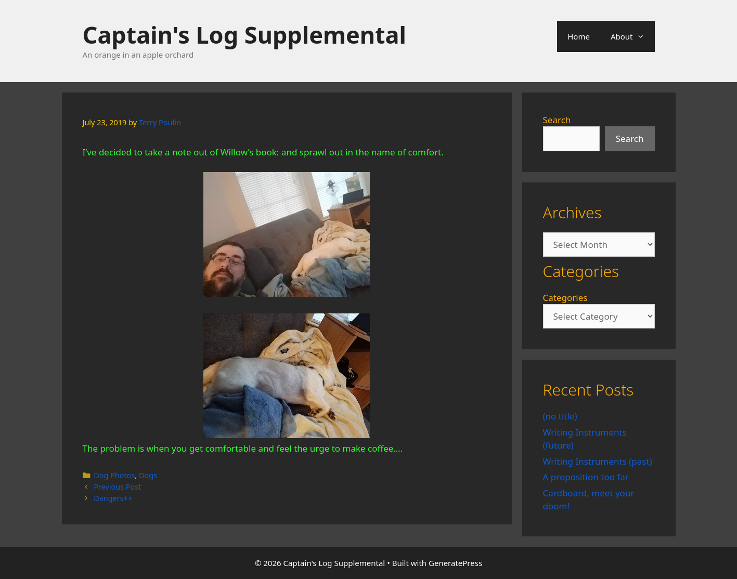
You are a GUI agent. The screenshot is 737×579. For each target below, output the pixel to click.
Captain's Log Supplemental (244, 34)
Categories (565, 298)
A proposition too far (586, 477)
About (633, 36)
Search (557, 120)
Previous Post (117, 487)
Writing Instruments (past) (597, 461)
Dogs (148, 475)
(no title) (560, 416)
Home (578, 36)
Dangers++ (113, 498)
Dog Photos (114, 475)
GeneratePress (455, 563)
